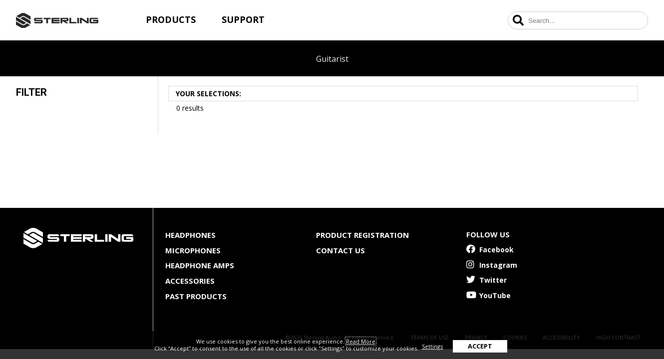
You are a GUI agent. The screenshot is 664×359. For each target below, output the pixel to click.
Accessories (190, 281)
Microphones (193, 250)
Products (171, 19)
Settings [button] (432, 346)
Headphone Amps (199, 265)
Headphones (190, 235)
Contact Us (340, 250)
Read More (360, 341)
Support (243, 19)
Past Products (196, 296)
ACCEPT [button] (480, 346)
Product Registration (362, 235)
